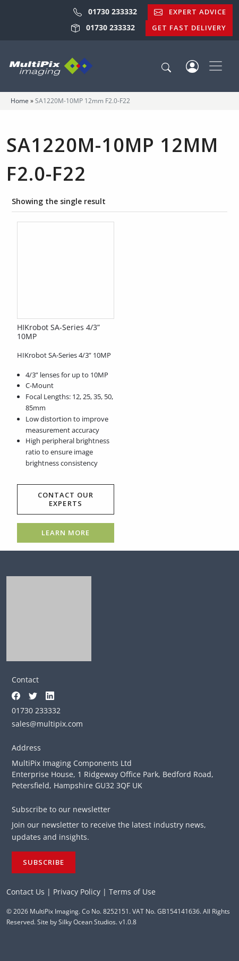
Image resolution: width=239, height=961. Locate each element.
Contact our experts (65, 499)
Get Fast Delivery (189, 27)
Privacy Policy (76, 892)
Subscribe (43, 862)
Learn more (65, 532)
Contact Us (25, 892)
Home (20, 100)
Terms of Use (132, 892)
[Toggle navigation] (216, 66)
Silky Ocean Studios (87, 921)
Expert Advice (190, 11)
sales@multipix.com (47, 724)
